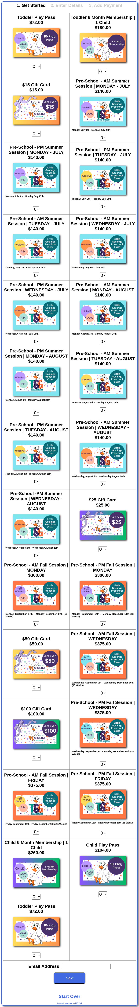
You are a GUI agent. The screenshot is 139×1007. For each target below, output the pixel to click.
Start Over (69, 996)
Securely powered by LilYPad (69, 1003)
